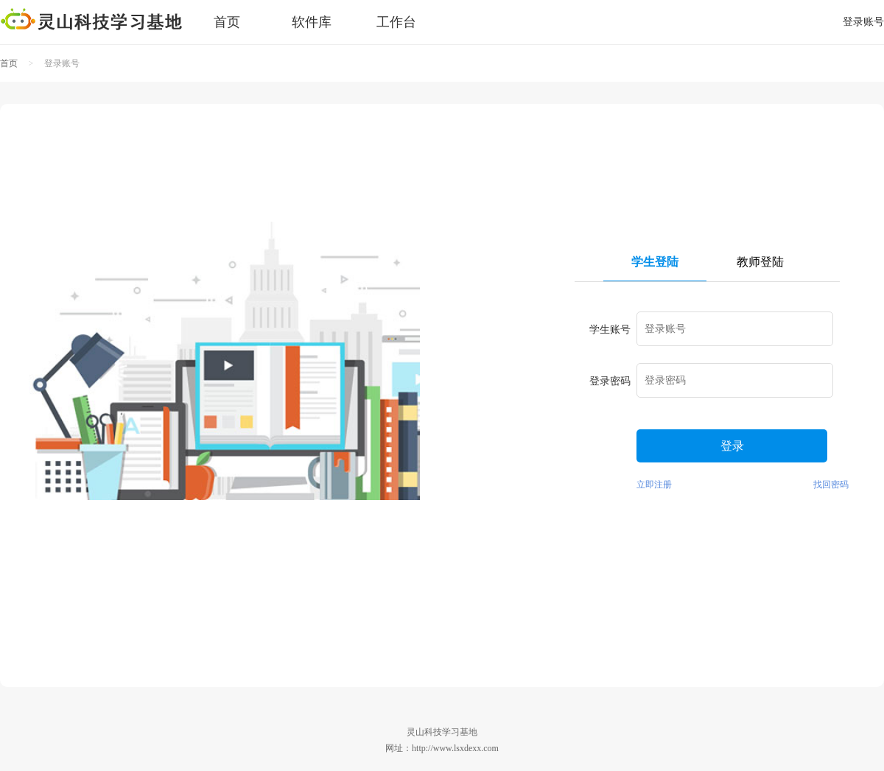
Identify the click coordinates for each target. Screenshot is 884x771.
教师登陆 (760, 262)
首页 (227, 22)
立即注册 (654, 484)
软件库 (312, 22)
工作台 (396, 22)
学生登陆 (654, 262)
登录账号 (863, 21)
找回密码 (831, 484)
